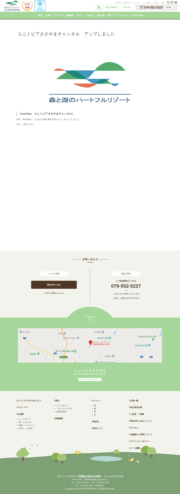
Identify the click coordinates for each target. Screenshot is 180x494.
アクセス (136, 2)
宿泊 (56, 401)
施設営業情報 (111, 7)
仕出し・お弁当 (26, 428)
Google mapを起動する (90, 380)
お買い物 (133, 401)
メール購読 (146, 2)
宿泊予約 (127, 7)
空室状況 (126, 2)
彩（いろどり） (26, 422)
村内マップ (97, 428)
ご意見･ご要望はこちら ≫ (54, 293)
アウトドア (23, 407)
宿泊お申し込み (54, 285)
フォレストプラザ (64, 409)
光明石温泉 (61, 412)
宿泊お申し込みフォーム (140, 421)
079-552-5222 (133, 298)
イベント (96, 401)
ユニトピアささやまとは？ (28, 401)
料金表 (117, 2)
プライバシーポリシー (139, 441)
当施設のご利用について (140, 434)
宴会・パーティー (27, 425)
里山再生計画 (135, 407)
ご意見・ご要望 (159, 2)
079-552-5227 (157, 7)
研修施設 (58, 418)
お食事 (20, 414)
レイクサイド (25, 419)
